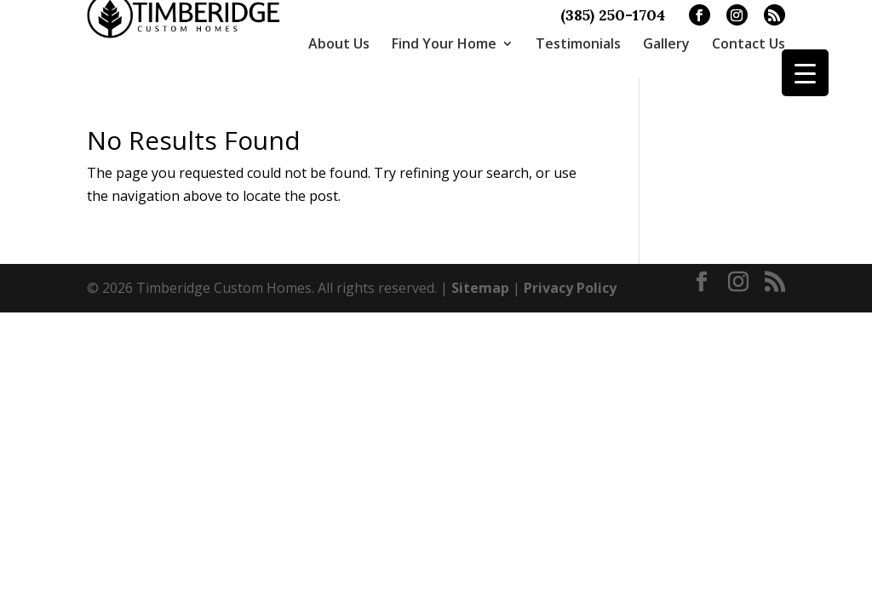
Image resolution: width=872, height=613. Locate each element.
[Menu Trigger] (805, 72)
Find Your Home (444, 43)
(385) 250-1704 (612, 15)
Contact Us (748, 43)
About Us (339, 43)
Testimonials (578, 43)
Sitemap (480, 275)
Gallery (666, 43)
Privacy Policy (570, 275)
